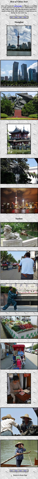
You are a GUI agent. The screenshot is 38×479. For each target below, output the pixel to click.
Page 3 (20, 17)
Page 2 (16, 17)
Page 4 (25, 17)
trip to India (18, 6)
